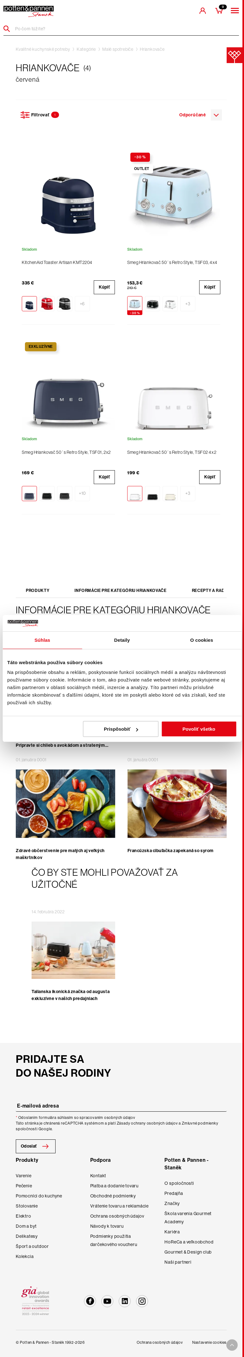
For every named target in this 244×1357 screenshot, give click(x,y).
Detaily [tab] (122, 640)
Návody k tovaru (107, 1226)
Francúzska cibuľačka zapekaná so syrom (171, 850)
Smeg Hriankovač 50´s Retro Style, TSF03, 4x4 (172, 262)
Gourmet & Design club (188, 1252)
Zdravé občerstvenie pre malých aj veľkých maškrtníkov (60, 854)
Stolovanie (27, 1205)
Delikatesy (27, 1236)
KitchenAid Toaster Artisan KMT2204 (57, 262)
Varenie (24, 1175)
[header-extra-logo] (28, 11)
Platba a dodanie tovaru (114, 1185)
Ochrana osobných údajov (117, 1216)
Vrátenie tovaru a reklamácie (119, 1205)
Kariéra (172, 1231)
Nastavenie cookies (209, 1342)
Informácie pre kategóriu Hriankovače (120, 590)
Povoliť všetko (198, 729)
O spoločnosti (179, 1183)
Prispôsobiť (121, 729)
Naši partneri (177, 1262)
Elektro (23, 1216)
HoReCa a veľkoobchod (188, 1241)
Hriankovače (152, 49)
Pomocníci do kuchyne (39, 1195)
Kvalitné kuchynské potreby (43, 49)
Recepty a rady (209, 590)
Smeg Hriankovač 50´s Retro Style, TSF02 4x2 (171, 452)
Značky (172, 1203)
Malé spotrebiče (118, 49)
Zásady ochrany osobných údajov (147, 1123)
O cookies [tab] (201, 640)
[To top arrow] (232, 1345)
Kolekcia (24, 1256)
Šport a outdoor (32, 1246)
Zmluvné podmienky (200, 1123)
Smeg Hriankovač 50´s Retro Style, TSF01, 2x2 (66, 452)
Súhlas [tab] (42, 640)
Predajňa (173, 1193)
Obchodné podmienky (113, 1195)
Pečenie (24, 1185)
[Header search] (9, 28)
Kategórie (86, 49)
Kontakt (98, 1175)
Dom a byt (26, 1226)
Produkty (37, 590)
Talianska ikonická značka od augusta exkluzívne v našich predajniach (71, 995)
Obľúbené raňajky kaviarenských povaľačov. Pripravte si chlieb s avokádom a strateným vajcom (61, 745)
